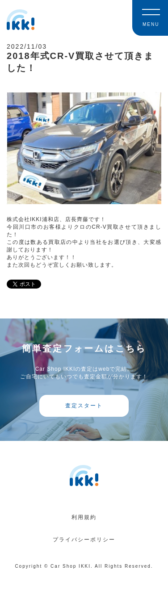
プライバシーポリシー (84, 539)
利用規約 (84, 517)
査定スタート (84, 405)
